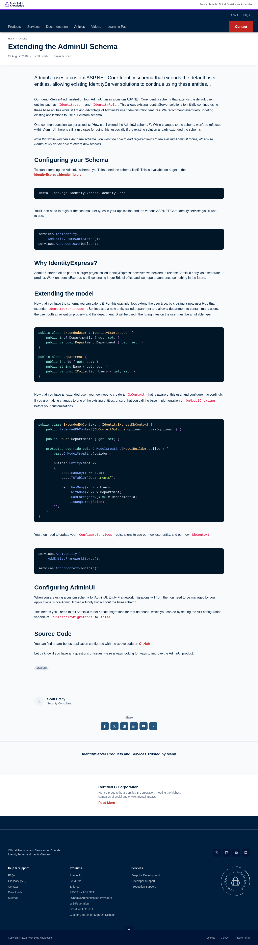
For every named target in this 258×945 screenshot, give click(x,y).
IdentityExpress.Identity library (57, 174)
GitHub (144, 643)
